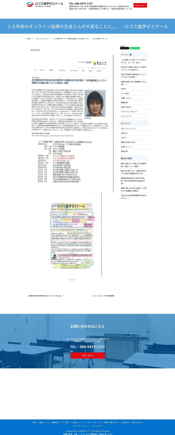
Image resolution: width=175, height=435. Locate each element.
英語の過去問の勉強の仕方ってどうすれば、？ (46, 293)
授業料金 (73, 12)
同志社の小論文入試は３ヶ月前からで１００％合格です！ (133, 66)
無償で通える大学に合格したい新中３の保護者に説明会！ (133, 187)
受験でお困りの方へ (129, 12)
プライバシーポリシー (129, 109)
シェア (122, 43)
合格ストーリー (96, 12)
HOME (51, 12)
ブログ (123, 135)
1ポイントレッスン (112, 12)
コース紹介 (83, 12)
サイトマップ (126, 114)
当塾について (62, 12)
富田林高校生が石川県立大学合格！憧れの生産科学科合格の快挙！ (133, 178)
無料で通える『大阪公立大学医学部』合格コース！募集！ (133, 162)
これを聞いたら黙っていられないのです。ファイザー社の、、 (133, 58)
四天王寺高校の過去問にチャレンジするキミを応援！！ (133, 73)
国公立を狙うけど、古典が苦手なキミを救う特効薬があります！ (133, 169)
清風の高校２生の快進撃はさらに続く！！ (133, 80)
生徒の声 (143, 12)
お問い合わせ (140, 5)
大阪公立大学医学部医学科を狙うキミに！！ (133, 194)
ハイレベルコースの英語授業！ (103, 293)
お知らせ (124, 131)
